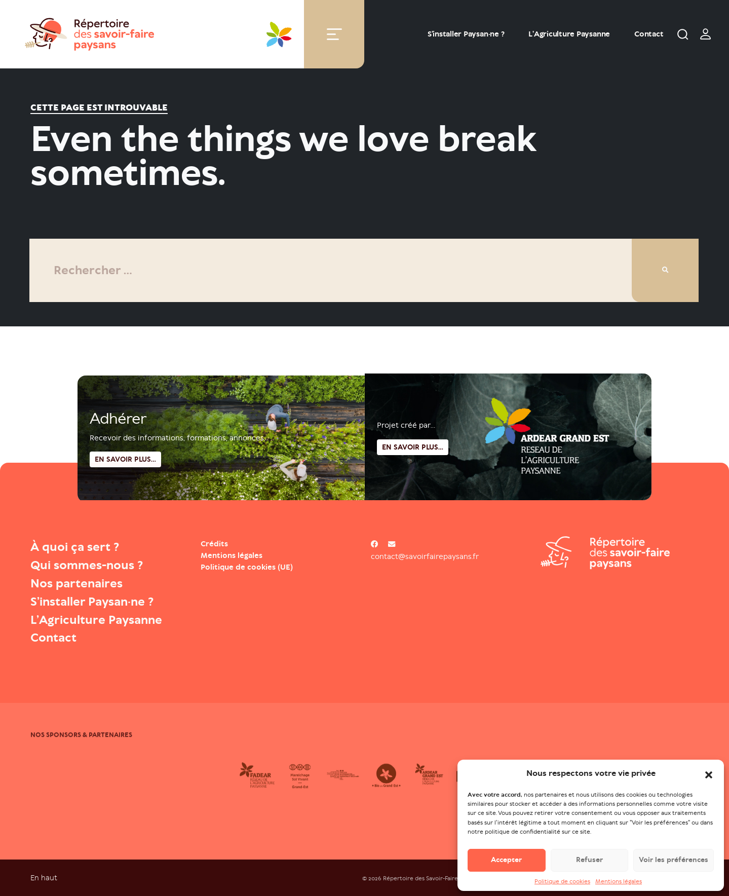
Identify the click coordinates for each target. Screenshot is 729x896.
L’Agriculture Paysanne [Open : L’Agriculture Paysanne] (569, 34)
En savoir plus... (412, 472)
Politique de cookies (562, 881)
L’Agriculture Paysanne (96, 619)
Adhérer (118, 442)
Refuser (589, 860)
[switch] (706, 34)
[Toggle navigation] (334, 34)
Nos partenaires (76, 583)
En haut (43, 877)
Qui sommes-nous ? (86, 565)
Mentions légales (618, 881)
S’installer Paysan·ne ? (466, 34)
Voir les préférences (673, 860)
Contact (648, 34)
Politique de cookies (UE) (247, 567)
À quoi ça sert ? (74, 546)
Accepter (506, 860)
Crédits (214, 544)
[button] (709, 774)
